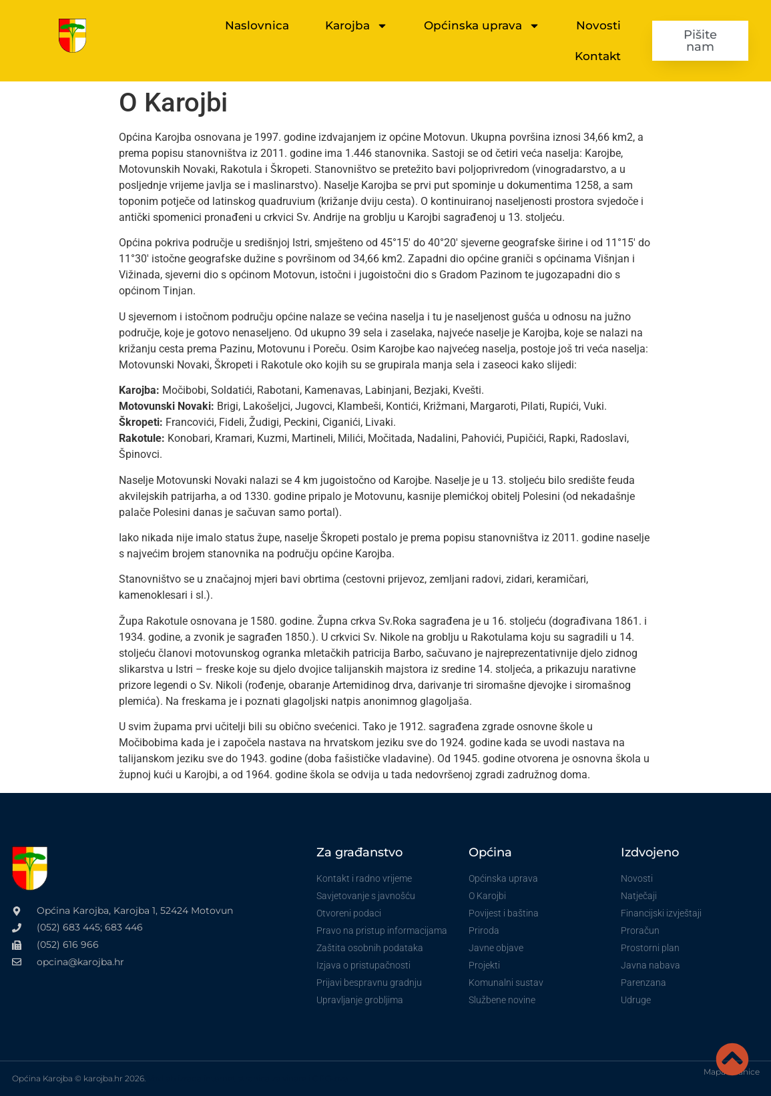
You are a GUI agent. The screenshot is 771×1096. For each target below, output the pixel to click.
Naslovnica (257, 25)
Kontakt (598, 56)
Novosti (598, 25)
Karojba (356, 25)
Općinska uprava (482, 25)
